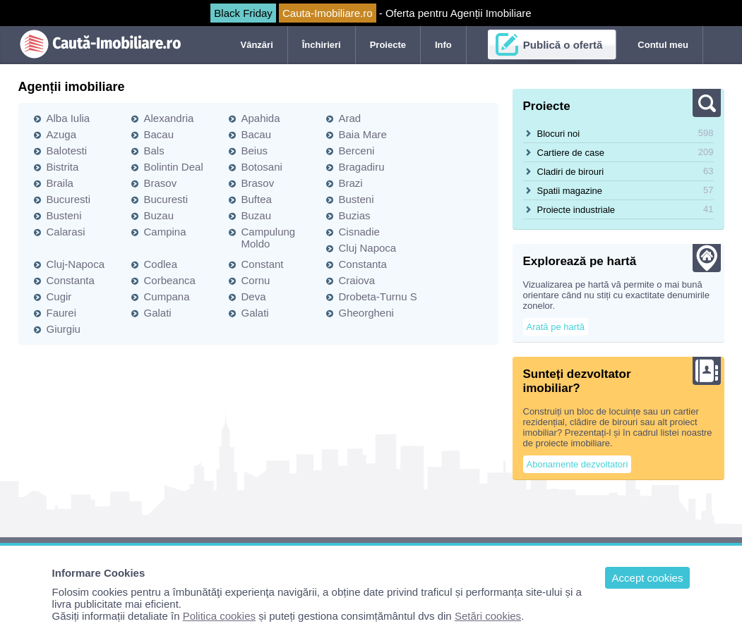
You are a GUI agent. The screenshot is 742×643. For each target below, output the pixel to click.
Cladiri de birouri (570, 171)
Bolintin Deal (173, 167)
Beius (254, 151)
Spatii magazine (570, 190)
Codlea (161, 264)
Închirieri (321, 44)
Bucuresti (69, 199)
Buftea (256, 199)
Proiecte (388, 44)
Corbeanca (170, 280)
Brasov (160, 183)
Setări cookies (488, 616)
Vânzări (257, 44)
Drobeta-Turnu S (378, 296)
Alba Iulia (68, 118)
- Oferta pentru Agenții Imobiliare (370, 13)
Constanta (363, 264)
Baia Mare (363, 134)
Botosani (261, 167)
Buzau (159, 215)
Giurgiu (63, 329)
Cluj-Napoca (76, 264)
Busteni (356, 199)
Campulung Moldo (268, 238)
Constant (262, 264)
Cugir (59, 296)
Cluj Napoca (368, 248)
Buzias (355, 215)
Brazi (351, 183)
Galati (158, 313)
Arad (350, 118)
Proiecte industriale (576, 209)
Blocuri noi (558, 133)
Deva (253, 296)
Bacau (159, 134)
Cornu (255, 280)
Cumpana (167, 296)
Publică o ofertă (563, 45)
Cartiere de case (570, 152)
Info (443, 44)
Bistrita (63, 167)
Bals (154, 151)
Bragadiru (362, 167)
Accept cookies (647, 578)
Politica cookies (219, 616)
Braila (60, 183)
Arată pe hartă (556, 327)
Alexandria (169, 118)
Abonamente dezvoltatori (577, 464)
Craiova (357, 280)
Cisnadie (359, 232)
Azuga (62, 134)
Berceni (357, 151)
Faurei (62, 313)
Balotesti (67, 151)
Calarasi (66, 232)
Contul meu (663, 44)
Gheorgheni (366, 313)
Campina (165, 232)
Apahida (260, 118)
